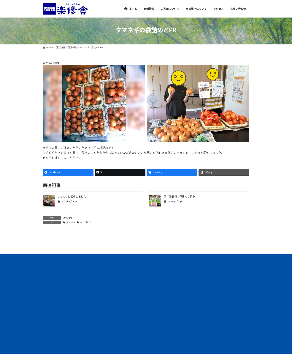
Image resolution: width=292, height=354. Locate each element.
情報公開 (66, 299)
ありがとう (85, 222)
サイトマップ (131, 299)
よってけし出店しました (72, 196)
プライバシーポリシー (106, 299)
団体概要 (82, 299)
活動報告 (67, 218)
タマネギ (70, 222)
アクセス (50, 299)
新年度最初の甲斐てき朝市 (179, 196)
